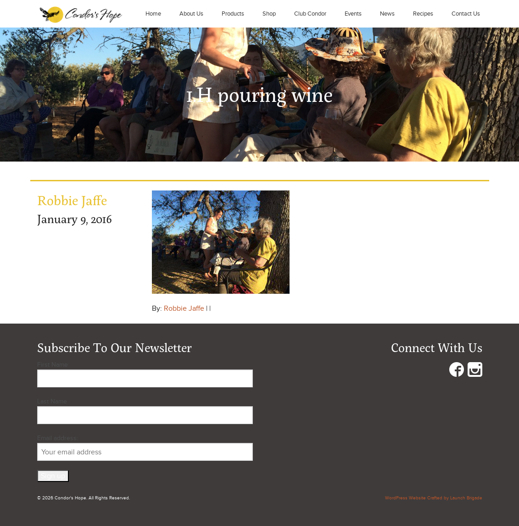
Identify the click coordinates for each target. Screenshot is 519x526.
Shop (269, 13)
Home (153, 13)
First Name (52, 365)
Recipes (423, 13)
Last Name (52, 401)
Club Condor (310, 13)
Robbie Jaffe (184, 308)
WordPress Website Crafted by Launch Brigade (433, 498)
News (387, 13)
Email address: (145, 447)
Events (353, 13)
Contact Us (466, 13)
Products (233, 13)
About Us (191, 13)
